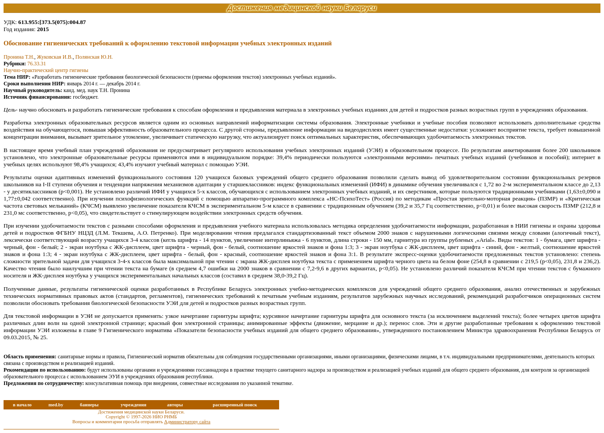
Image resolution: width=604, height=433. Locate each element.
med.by (55, 404)
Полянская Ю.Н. (94, 57)
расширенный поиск (235, 404)
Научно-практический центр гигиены (46, 70)
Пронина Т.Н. (19, 57)
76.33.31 (37, 63)
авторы (175, 404)
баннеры (89, 404)
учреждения (133, 404)
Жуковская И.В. (54, 57)
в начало (22, 404)
